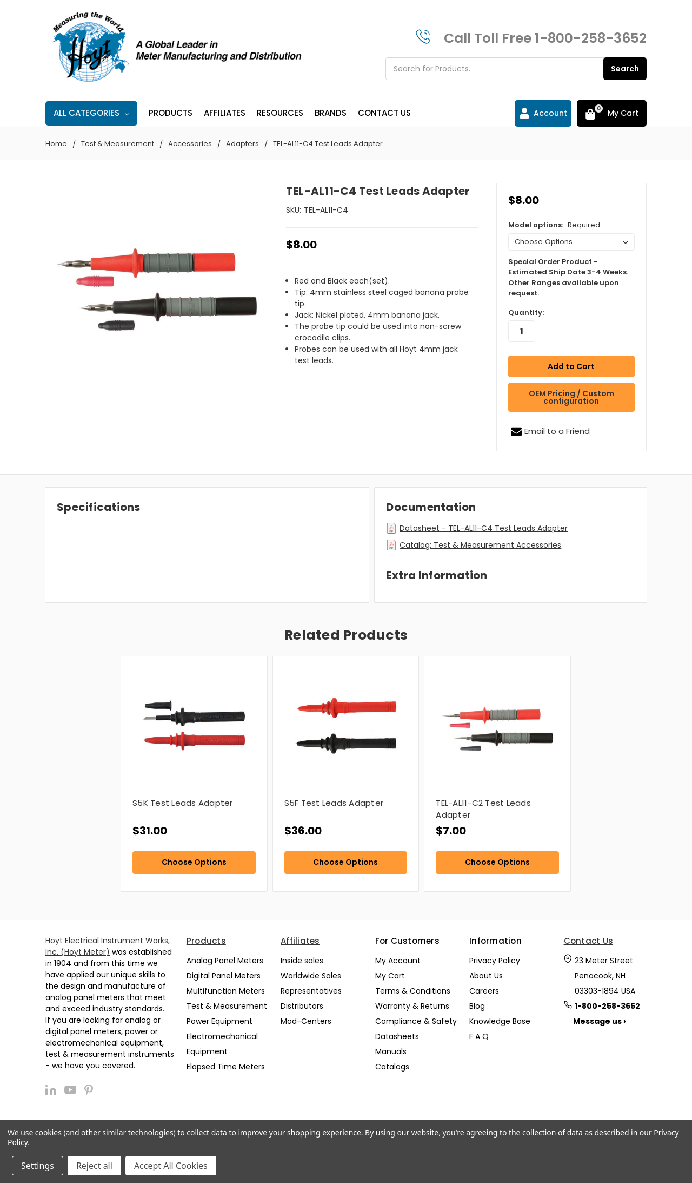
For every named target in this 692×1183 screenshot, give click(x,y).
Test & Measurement (227, 1006)
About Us (486, 975)
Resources (280, 113)
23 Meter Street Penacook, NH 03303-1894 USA (605, 975)
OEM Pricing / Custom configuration (571, 397)
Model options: (554, 225)
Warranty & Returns (412, 1006)
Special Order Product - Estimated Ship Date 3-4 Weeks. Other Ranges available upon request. (568, 278)
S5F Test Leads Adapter (334, 803)
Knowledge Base (499, 1021)
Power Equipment (219, 1021)
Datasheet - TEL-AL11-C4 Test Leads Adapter (484, 528)
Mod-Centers (306, 1021)
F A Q (479, 1036)
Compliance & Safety (416, 1021)
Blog (477, 1006)
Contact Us (384, 113)
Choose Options (194, 862)
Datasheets (397, 1036)
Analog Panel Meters (225, 960)
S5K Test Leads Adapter (182, 803)
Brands (331, 113)
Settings (37, 1166)
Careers (484, 990)
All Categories (91, 113)
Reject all (94, 1166)
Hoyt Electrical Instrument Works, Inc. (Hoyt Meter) (107, 946)
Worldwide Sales (311, 975)
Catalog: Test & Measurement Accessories (480, 545)
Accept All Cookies (171, 1166)
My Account (398, 960)
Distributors (302, 1006)
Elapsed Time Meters (226, 1066)
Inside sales (302, 960)
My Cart (390, 975)
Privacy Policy (494, 960)
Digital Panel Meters (224, 975)
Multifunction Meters (226, 990)
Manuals (391, 1051)
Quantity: (526, 312)
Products (170, 113)
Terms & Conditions (412, 990)
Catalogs (392, 1066)
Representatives (311, 990)
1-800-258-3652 (591, 38)
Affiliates (224, 113)
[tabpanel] (194, 773)
